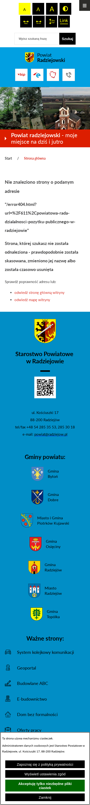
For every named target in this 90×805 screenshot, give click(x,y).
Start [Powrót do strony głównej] (8, 158)
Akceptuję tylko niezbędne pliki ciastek (45, 786)
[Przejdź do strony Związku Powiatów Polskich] (53, 75)
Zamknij (45, 797)
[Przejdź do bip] (21, 75)
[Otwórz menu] (84, 5)
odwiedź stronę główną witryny (39, 292)
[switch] (26, 21)
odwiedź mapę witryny (32, 300)
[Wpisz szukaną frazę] (36, 39)
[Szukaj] (67, 39)
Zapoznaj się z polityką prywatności (45, 764)
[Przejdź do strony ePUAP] (37, 75)
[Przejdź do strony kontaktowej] (69, 75)
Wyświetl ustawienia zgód (45, 774)
